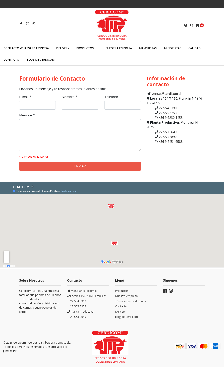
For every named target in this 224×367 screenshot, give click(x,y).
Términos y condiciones (130, 301)
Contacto (11, 59)
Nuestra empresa (119, 48)
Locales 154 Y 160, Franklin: (86, 296)
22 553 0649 (167, 132)
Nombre (69, 97)
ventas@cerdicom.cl (166, 93)
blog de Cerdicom (126, 317)
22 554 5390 (167, 108)
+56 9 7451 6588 (170, 141)
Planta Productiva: (80, 311)
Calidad (194, 48)
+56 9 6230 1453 (170, 117)
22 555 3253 (167, 113)
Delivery (62, 48)
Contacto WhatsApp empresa (26, 48)
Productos (85, 48)
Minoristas (172, 48)
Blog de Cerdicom (41, 59)
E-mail (25, 97)
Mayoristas (148, 48)
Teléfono (111, 97)
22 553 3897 (167, 137)
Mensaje (27, 115)
